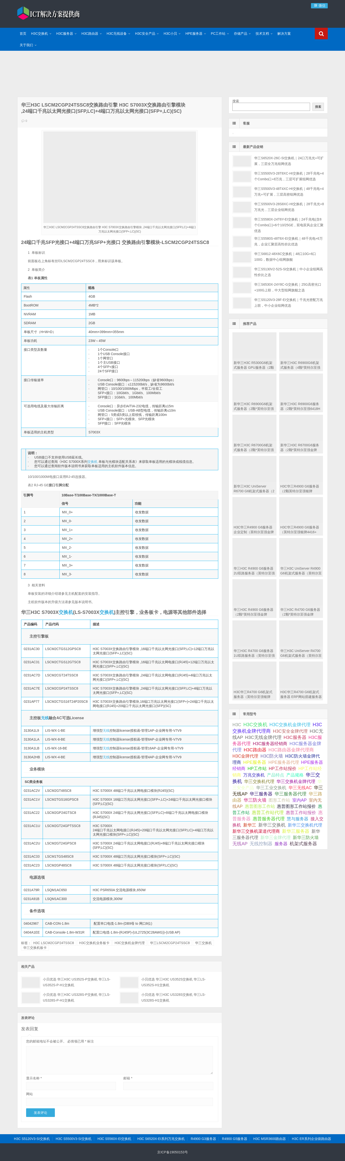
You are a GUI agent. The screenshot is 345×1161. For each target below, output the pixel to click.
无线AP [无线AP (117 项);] (239, 843)
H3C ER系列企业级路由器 (311, 1139)
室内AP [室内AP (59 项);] (299, 800)
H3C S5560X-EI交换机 (115, 1139)
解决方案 (284, 33)
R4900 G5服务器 (234, 1139)
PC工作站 (218, 33)
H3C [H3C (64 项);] (236, 724)
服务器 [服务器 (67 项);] (281, 843)
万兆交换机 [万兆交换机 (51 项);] (254, 775)
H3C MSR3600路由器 (269, 1139)
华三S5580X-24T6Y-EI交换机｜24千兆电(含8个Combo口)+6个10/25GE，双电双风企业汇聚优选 (288, 225)
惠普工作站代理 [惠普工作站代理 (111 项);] (268, 812)
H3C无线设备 (117, 33)
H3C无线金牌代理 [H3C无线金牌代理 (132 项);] (263, 737)
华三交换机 (203, 943)
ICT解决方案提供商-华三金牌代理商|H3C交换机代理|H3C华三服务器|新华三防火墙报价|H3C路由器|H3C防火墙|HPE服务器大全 (48, 13)
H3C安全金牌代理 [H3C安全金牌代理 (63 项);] (290, 731)
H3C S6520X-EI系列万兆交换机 (161, 1139)
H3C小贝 (170, 33)
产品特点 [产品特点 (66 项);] (275, 775)
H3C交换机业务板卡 (94, 943)
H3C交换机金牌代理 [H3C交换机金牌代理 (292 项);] (290, 724)
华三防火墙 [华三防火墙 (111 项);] (255, 800)
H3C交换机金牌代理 (130, 943)
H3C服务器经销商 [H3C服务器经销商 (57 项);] (270, 743)
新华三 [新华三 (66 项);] (249, 825)
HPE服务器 (193, 33)
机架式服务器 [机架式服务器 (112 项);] (303, 843)
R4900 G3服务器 (203, 1139)
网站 (29, 1094)
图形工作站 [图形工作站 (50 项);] (279, 800)
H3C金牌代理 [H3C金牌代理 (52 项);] (245, 756)
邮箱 (127, 1078)
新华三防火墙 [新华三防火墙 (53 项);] (306, 837)
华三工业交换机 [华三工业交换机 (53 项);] (271, 787)
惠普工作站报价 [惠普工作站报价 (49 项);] (301, 812)
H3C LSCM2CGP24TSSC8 (53, 943)
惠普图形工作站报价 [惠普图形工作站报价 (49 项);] (296, 806)
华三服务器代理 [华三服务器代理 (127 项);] (290, 793)
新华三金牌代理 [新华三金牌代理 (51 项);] (275, 837)
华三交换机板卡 (35, 948)
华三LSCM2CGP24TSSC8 (170, 943)
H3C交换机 (39, 33)
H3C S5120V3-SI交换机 (32, 1139)
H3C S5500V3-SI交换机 (74, 1139)
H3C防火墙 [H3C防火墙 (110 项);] (271, 756)
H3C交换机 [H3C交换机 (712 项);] (255, 724)
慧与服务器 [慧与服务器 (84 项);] (297, 818)
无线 (45, 718)
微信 (319, 5)
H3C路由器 (89, 33)
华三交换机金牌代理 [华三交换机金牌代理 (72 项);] (295, 781)
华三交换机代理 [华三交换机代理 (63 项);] (259, 781)
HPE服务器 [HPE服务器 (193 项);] (254, 762)
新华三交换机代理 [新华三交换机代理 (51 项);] (305, 825)
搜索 (235, 101)
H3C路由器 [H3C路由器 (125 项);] (255, 749)
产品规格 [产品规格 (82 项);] (295, 774)
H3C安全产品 (145, 33)
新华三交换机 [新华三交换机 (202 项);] (272, 824)
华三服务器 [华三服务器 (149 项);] (261, 793)
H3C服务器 (64, 33)
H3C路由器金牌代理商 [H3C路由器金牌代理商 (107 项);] (291, 749)
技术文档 (262, 33)
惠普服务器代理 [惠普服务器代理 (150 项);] (269, 818)
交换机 (92, 462)
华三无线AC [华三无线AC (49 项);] (300, 787)
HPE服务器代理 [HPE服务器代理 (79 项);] (283, 762)
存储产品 (240, 33)
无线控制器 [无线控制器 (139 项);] (261, 843)
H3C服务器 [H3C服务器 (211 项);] (294, 737)
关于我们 (26, 45)
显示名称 (34, 1078)
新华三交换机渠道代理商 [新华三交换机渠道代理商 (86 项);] (256, 831)
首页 (23, 33)
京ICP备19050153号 (172, 1152)
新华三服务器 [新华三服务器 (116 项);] (295, 831)
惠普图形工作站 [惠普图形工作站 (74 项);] (260, 806)
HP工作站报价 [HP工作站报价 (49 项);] (282, 768)
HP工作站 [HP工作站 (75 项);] (256, 768)
